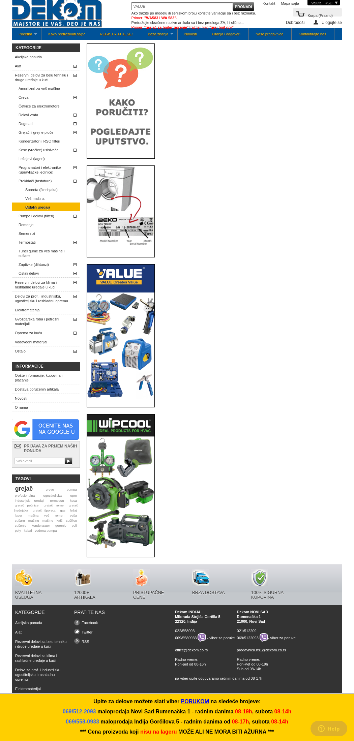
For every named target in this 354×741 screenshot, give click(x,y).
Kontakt (269, 3)
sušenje (20, 525)
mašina (33, 515)
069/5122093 (248, 638)
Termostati (27, 242)
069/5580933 (186, 638)
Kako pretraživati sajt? (66, 34)
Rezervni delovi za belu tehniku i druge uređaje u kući (41, 77)
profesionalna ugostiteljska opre (46, 495)
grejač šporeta (44, 510)
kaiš (60, 520)
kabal (28, 530)
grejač (24, 488)
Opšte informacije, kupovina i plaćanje (38, 377)
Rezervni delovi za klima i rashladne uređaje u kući (36, 284)
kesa (73, 500)
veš (46, 515)
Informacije (29, 366)
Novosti (190, 34)
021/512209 (247, 631)
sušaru (20, 520)
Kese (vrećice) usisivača (39, 150)
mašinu (33, 520)
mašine (47, 520)
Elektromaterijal (27, 310)
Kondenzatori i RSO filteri (39, 141)
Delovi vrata (28, 115)
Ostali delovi (29, 273)
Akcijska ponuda (28, 57)
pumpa (72, 489)
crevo (50, 489)
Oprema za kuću (28, 333)
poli (74, 525)
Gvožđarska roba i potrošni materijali (37, 321)
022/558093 (185, 631)
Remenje (26, 225)
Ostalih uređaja (37, 207)
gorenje (60, 525)
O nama (21, 407)
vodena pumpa (46, 530)
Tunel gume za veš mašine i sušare (42, 253)
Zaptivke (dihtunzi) (34, 265)
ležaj (73, 510)
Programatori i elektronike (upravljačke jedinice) (40, 169)
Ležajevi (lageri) (32, 159)
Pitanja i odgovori (226, 34)
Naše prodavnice (270, 34)
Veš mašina (35, 198)
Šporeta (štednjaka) (41, 190)
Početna (24, 36)
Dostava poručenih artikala (37, 389)
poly (18, 530)
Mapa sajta (290, 3)
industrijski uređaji (29, 500)
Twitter (87, 632)
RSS (85, 642)
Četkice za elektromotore (39, 106)
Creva (23, 97)
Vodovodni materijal (31, 342)
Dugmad (26, 124)
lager (18, 515)
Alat (18, 66)
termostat (57, 500)
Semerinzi (27, 233)
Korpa (320, 15)
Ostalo (20, 351)
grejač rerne (54, 505)
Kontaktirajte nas (312, 34)
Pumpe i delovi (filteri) (36, 216)
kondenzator (41, 525)
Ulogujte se (332, 22)
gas (62, 510)
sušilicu (71, 520)
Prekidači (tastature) (35, 181)
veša (73, 515)
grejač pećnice (26, 505)
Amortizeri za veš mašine (39, 89)
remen (59, 515)
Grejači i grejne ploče (36, 132)
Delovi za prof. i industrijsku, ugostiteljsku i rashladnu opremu (41, 298)
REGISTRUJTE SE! (116, 34)
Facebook (90, 623)
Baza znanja (157, 36)
